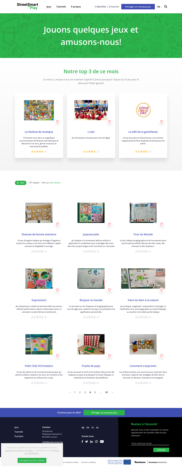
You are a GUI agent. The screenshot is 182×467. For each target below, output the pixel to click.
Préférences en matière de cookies (66, 462)
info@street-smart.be (52, 442)
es (93, 427)
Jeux (49, 6)
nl (97, 427)
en (87, 427)
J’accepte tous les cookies (32, 460)
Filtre (20, 183)
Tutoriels (61, 6)
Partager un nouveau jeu (138, 6)
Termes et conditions (88, 462)
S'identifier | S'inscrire (107, 6)
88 (106, 392)
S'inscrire (161, 450)
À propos (76, 6)
